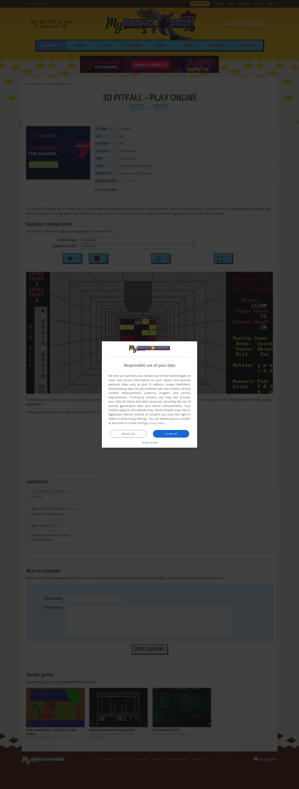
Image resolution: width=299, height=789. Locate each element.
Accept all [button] (171, 433)
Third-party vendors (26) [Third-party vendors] (146, 397)
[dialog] (149, 394)
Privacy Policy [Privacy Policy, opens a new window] (158, 423)
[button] (149, 442)
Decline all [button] (128, 434)
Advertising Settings (134, 419)
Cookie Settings (137, 423)
